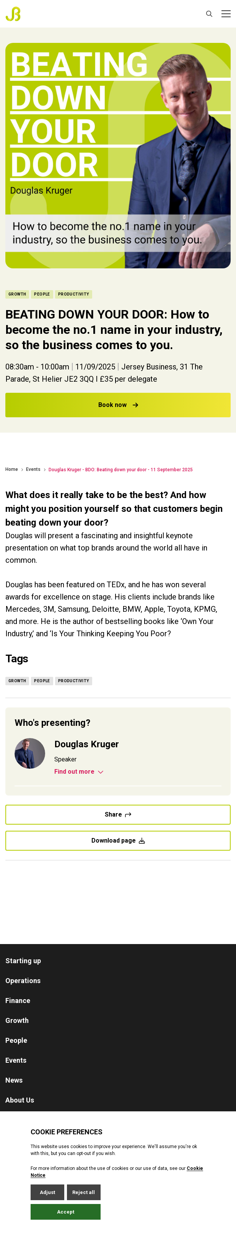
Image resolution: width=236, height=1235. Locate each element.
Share (118, 814)
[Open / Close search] (209, 14)
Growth (17, 1020)
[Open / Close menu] (226, 14)
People (16, 1040)
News (14, 1080)
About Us (19, 1100)
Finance (17, 1000)
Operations (23, 981)
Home (11, 469)
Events (33, 469)
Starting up (23, 961)
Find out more (79, 772)
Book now (118, 404)
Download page (118, 840)
